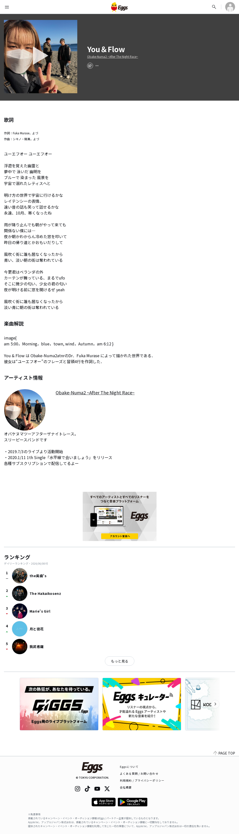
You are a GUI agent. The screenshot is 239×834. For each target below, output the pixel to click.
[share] (90, 66)
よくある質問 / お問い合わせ (139, 773)
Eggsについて (129, 767)
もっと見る (119, 661)
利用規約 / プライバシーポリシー (142, 780)
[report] (97, 66)
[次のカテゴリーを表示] (215, 704)
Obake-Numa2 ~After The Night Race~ (112, 57)
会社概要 (126, 787)
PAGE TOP (224, 753)
